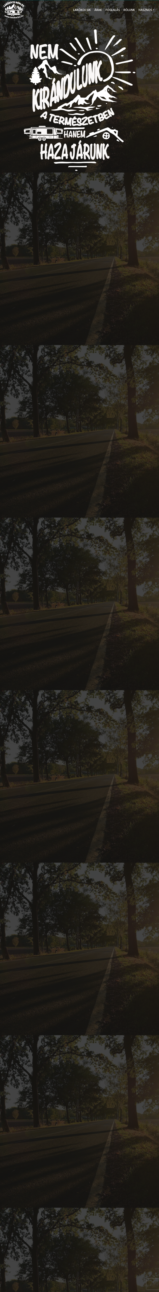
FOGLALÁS (113, 10)
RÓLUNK (129, 10)
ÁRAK (98, 10)
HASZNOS (145, 10)
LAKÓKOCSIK (82, 10)
